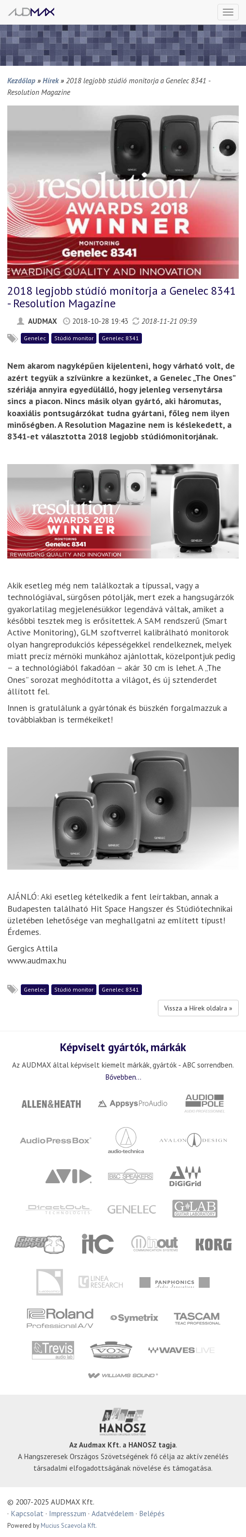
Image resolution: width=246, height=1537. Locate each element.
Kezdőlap (21, 80)
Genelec (35, 338)
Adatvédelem (113, 1513)
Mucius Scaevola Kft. (69, 1526)
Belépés (152, 1513)
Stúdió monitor (73, 338)
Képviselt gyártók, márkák (123, 1047)
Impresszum (67, 1513)
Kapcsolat (27, 1513)
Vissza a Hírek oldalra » (198, 1008)
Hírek (51, 80)
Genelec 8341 (120, 338)
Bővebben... (123, 1077)
